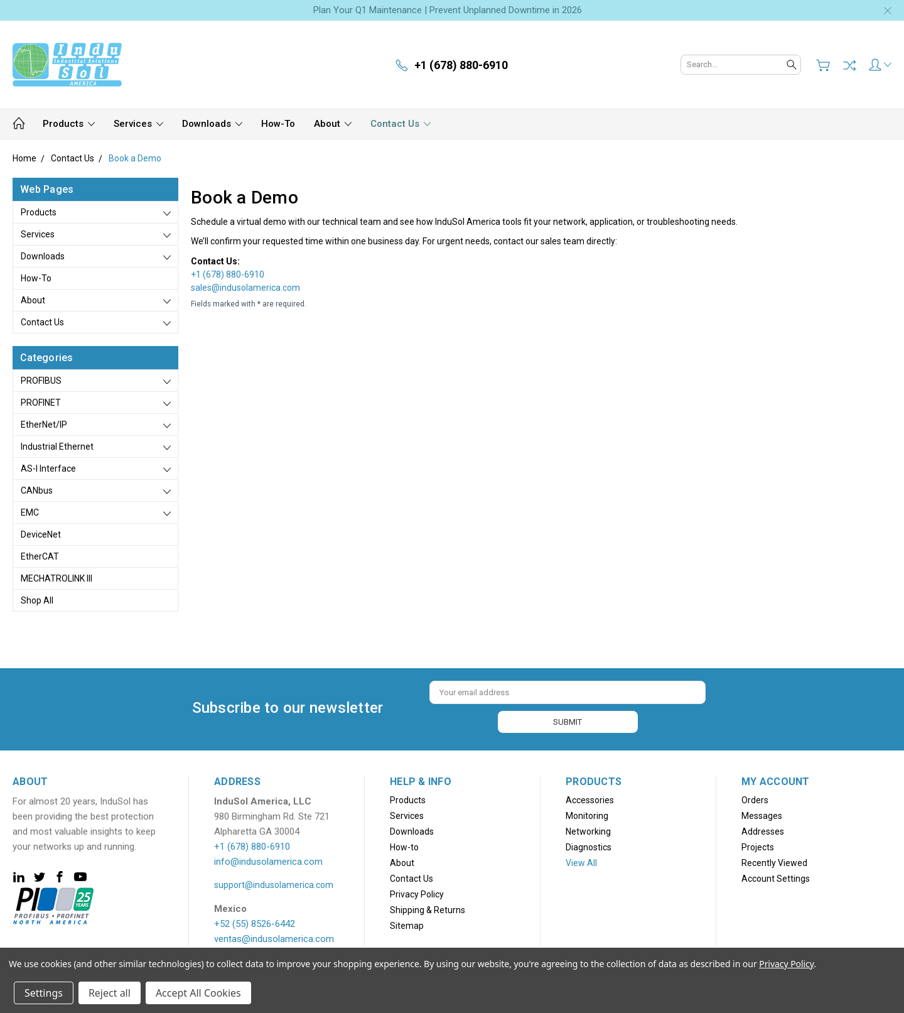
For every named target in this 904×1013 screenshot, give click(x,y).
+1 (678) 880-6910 (227, 274)
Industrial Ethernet (57, 446)
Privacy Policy (417, 892)
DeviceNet (41, 534)
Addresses (762, 830)
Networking (588, 830)
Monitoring (587, 814)
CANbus (37, 490)
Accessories (590, 798)
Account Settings (775, 877)
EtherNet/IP (44, 425)
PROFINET (41, 403)
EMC (30, 512)
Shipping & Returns (427, 908)
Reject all (110, 993)
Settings (43, 993)
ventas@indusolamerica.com (274, 937)
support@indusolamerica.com (273, 883)
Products (69, 123)
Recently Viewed (774, 861)
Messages (761, 814)
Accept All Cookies (198, 993)
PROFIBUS (41, 381)
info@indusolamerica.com (268, 859)
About (333, 123)
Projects (757, 845)
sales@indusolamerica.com (245, 288)
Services (138, 123)
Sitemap (407, 924)
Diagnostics (588, 845)
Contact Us (400, 123)
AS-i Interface (48, 468)
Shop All (37, 600)
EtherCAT (40, 556)
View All (581, 861)
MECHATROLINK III (56, 578)
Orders (754, 798)
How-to (278, 123)
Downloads (212, 123)
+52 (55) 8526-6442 (254, 922)
